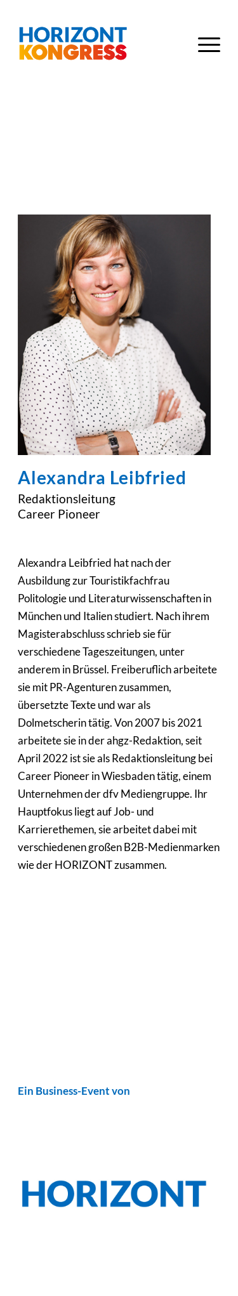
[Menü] (202, 43)
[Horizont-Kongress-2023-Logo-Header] (99, 43)
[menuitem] (202, 43)
